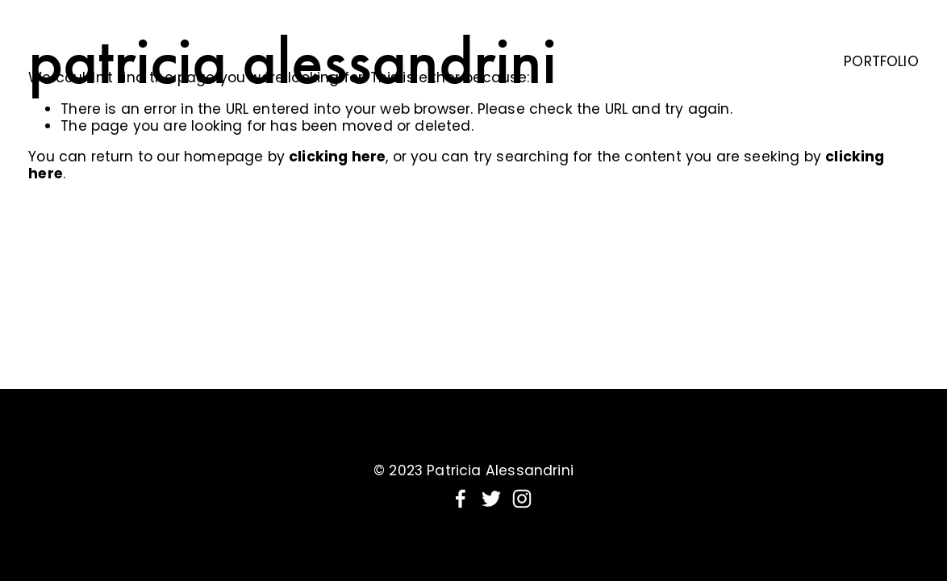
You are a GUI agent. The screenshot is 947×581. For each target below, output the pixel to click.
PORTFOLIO (881, 61)
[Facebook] (460, 498)
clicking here (337, 156)
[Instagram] (522, 498)
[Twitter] (491, 498)
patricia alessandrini (292, 61)
